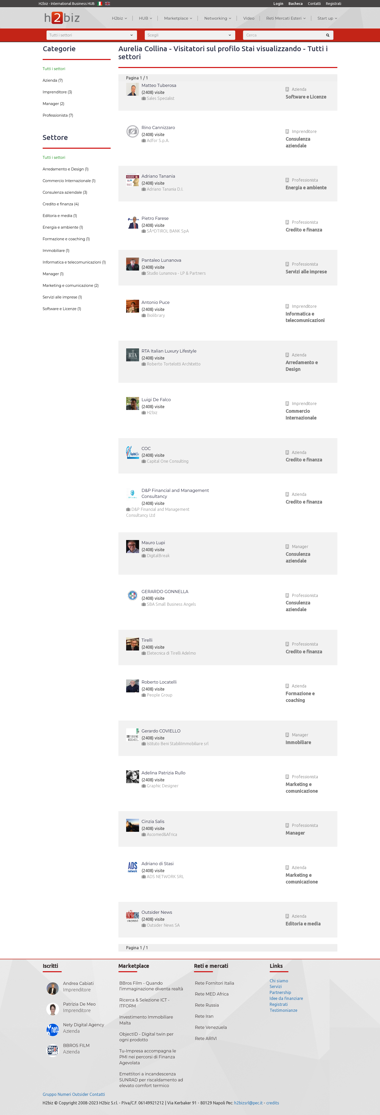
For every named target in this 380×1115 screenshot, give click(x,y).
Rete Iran (204, 1016)
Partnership (280, 992)
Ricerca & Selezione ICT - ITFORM (144, 1003)
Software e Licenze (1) (62, 308)
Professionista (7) (58, 115)
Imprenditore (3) (57, 92)
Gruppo (50, 1094)
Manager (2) (53, 103)
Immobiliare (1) (56, 250)
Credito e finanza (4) (61, 204)
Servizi (276, 986)
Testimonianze (283, 1010)
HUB (145, 18)
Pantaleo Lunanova (161, 260)
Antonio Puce (156, 302)
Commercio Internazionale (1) (69, 180)
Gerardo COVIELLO (161, 731)
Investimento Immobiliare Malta (146, 1020)
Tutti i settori (54, 68)
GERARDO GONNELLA (165, 591)
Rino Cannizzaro (158, 127)
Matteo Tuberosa (159, 85)
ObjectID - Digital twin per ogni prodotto (146, 1037)
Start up (327, 18)
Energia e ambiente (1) (63, 227)
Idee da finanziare (286, 998)
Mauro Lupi (153, 542)
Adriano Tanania (158, 176)
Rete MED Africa (212, 994)
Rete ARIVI (206, 1038)
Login (278, 4)
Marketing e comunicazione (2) (71, 285)
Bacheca (295, 4)
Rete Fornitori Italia (214, 983)
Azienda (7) (53, 80)
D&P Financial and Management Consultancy (175, 493)
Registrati (333, 4)
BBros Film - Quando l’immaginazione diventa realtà (151, 986)
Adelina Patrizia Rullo (164, 772)
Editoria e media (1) (60, 215)
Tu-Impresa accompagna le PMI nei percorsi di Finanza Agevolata (147, 1057)
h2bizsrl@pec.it (248, 1103)
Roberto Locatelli (159, 682)
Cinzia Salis (153, 821)
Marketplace (178, 18)
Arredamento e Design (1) (66, 169)
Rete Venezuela (211, 1027)
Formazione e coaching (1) (66, 239)
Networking (217, 18)
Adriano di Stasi (158, 863)
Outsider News (157, 912)
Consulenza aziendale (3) (65, 192)
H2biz (119, 18)
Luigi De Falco (156, 399)
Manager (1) (53, 274)
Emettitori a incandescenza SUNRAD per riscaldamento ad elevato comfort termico (151, 1080)
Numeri (64, 1094)
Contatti (314, 4)
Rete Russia (207, 1005)
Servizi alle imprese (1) (62, 297)
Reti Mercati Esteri (286, 18)
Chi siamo (279, 980)
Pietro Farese (155, 218)
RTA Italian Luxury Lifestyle (169, 351)
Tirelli (147, 640)
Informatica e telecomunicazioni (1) (74, 262)
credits (272, 1103)
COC (146, 448)
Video (248, 18)
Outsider (80, 1094)
